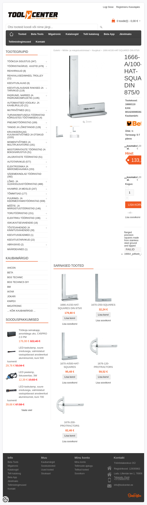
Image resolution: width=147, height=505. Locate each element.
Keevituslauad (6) (18, 83)
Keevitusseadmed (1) (20, 235)
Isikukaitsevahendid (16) (22, 222)
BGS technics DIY (18, 282)
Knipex (11, 301)
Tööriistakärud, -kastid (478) (25, 66)
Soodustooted (48, 466)
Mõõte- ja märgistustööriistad (75, 50)
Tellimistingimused (20, 41)
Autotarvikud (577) (19, 161)
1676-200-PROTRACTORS (69, 424)
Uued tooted (47, 469)
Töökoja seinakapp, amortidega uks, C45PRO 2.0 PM (33, 333)
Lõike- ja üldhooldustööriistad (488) (25, 182)
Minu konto (80, 462)
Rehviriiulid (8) (16, 71)
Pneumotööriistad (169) (22, 122)
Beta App (109, 34)
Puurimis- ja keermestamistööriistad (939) (26, 199)
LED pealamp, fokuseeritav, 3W (28, 374)
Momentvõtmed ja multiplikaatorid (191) (21, 143)
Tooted (22, 34)
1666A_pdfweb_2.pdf (135, 254)
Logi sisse (108, 7)
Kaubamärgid (48, 462)
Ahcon (11, 268)
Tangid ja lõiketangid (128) (24, 127)
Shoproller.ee (134, 495)
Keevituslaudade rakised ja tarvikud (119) (25, 89)
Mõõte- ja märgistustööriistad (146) (24, 207)
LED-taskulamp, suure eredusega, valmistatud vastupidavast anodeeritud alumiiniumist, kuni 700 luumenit (27, 393)
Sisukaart (46, 473)
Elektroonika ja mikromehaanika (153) (20, 168)
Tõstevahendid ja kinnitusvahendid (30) (20, 229)
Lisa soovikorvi (132, 217)
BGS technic (15, 277)
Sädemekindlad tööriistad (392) (24, 175)
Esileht (57, 50)
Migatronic (54, 34)
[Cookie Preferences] (5, 499)
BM (9, 287)
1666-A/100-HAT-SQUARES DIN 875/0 (121, 50)
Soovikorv (80, 473)
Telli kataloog (91, 34)
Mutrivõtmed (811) (18, 110)
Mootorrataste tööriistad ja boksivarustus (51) (26, 151)
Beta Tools (37, 34)
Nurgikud (96, 50)
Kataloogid (72, 34)
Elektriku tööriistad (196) (24, 218)
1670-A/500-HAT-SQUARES (69, 365)
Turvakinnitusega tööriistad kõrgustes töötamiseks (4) (26, 116)
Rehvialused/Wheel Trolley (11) (25, 77)
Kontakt (40, 41)
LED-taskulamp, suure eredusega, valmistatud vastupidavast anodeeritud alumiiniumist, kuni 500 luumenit (27, 354)
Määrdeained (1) (17, 249)
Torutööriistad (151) (20, 213)
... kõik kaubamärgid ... (21, 310)
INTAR (10, 291)
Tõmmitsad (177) (17, 193)
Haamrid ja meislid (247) (22, 189)
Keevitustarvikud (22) (21, 239)
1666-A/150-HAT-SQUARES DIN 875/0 (70, 306)
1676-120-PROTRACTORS (103, 365)
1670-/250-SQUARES (103, 304)
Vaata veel (26, 410)
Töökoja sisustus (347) (21, 61)
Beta (10, 272)
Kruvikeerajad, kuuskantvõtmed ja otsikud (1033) (25, 135)
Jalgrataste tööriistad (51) (24, 157)
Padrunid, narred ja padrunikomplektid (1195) (23, 96)
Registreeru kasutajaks (128, 7)
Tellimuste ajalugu (84, 466)
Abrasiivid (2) (15, 244)
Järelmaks (125, 34)
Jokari (11, 296)
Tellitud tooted (82, 469)
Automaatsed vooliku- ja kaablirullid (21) (23, 104)
